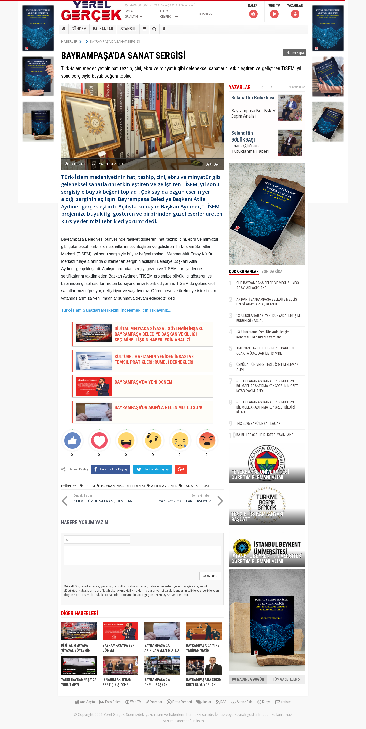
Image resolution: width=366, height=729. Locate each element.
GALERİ (253, 11)
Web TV (133, 702)
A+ (209, 164)
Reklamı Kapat (295, 53)
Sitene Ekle (242, 702)
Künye (264, 702)
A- (216, 164)
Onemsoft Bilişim (189, 720)
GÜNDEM (79, 28)
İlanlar (203, 702)
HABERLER (71, 41)
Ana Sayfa (85, 702)
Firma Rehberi (179, 702)
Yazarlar (154, 702)
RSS (221, 702)
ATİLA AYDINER (164, 485)
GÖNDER (210, 575)
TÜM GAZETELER (286, 679)
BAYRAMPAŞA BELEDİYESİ (123, 485)
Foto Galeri (110, 702)
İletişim (283, 702)
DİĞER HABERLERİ (79, 613)
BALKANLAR (103, 28)
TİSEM (89, 485)
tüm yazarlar (297, 87)
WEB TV (274, 11)
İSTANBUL (127, 28)
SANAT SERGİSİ (196, 485)
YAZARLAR (295, 11)
